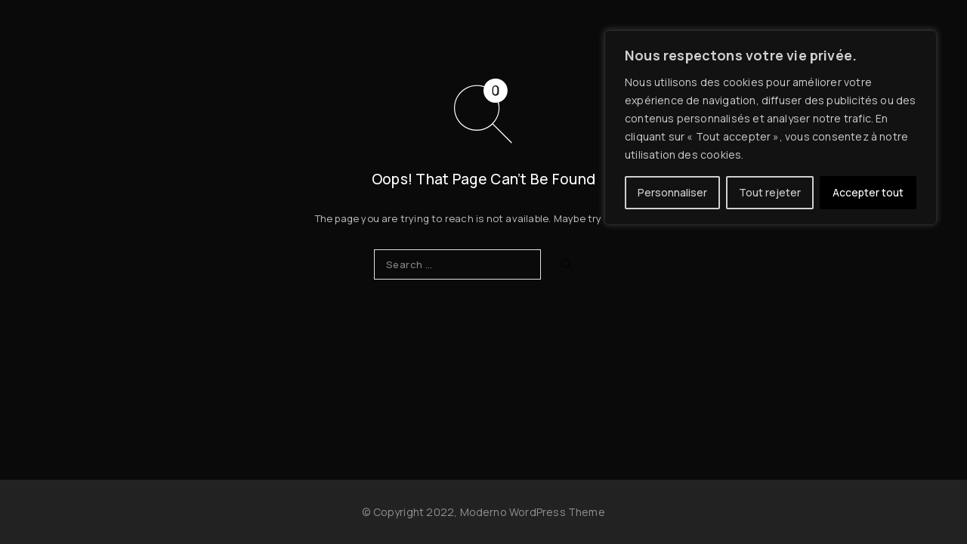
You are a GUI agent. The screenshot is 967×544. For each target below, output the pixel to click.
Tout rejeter (770, 192)
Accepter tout (868, 192)
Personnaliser (672, 192)
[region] (770, 127)
